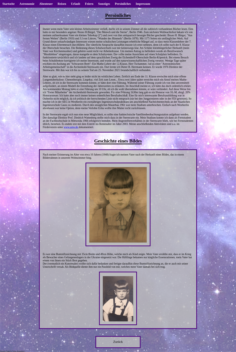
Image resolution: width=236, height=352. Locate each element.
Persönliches (123, 3)
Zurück (118, 342)
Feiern (89, 3)
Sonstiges (104, 3)
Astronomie (26, 3)
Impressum (143, 3)
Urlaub (75, 3)
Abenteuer (46, 3)
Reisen (62, 3)
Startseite (8, 3)
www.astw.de (71, 127)
